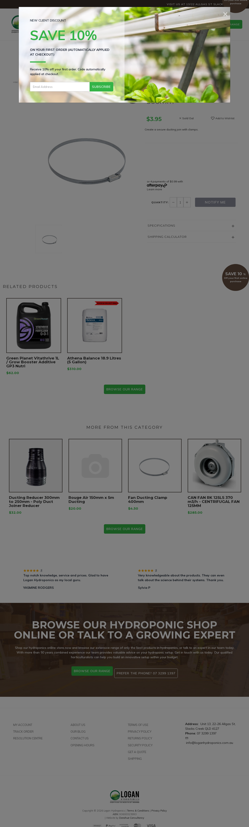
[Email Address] (60, 86)
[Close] (225, 13)
